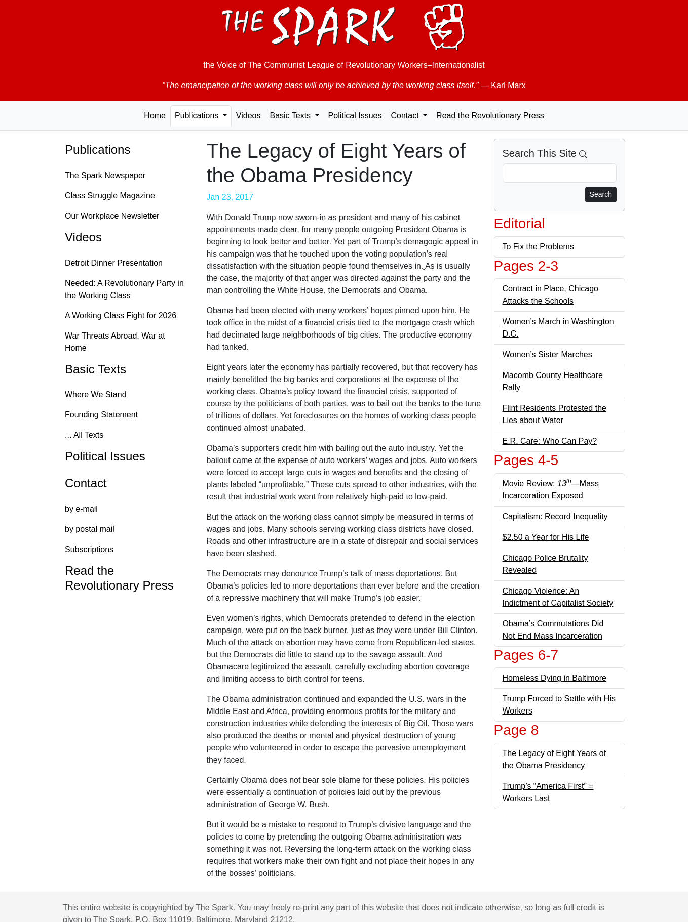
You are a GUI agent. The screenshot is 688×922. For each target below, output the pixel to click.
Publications (97, 149)
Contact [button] (406, 115)
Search (601, 194)
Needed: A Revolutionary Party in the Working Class (124, 289)
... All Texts (84, 435)
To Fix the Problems (538, 246)
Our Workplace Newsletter (112, 216)
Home (155, 115)
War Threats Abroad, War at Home (115, 341)
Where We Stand (96, 394)
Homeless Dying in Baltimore (554, 678)
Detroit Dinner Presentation (114, 263)
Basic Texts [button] (291, 115)
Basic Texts (95, 369)
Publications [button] (198, 115)
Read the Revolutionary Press (490, 115)
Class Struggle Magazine (110, 195)
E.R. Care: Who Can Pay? (550, 441)
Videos (248, 115)
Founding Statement (101, 414)
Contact (86, 483)
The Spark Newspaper (105, 175)
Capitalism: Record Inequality (555, 516)
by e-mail (81, 509)
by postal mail (89, 529)
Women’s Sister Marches (547, 354)
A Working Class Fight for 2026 (120, 315)
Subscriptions (89, 549)
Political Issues (355, 115)
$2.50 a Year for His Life (546, 537)
